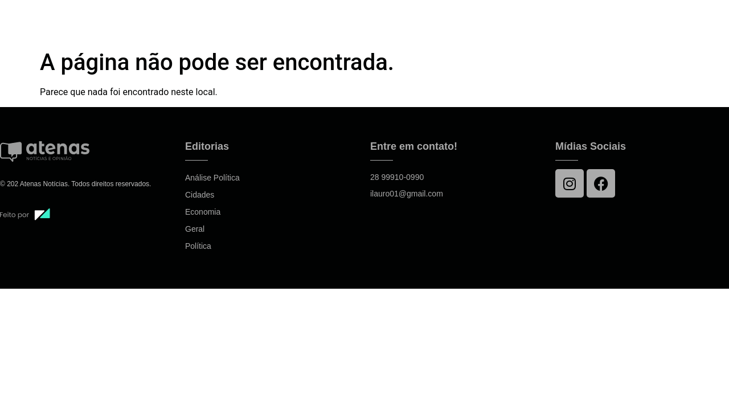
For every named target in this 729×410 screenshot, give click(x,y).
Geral (194, 228)
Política (198, 246)
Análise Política (212, 177)
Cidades (199, 194)
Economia (202, 211)
